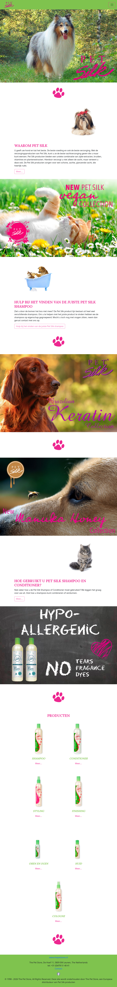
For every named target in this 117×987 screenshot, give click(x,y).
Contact (58, 968)
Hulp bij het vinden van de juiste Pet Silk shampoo (39, 326)
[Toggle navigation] (111, 4)
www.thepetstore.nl (58, 957)
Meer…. (19, 171)
